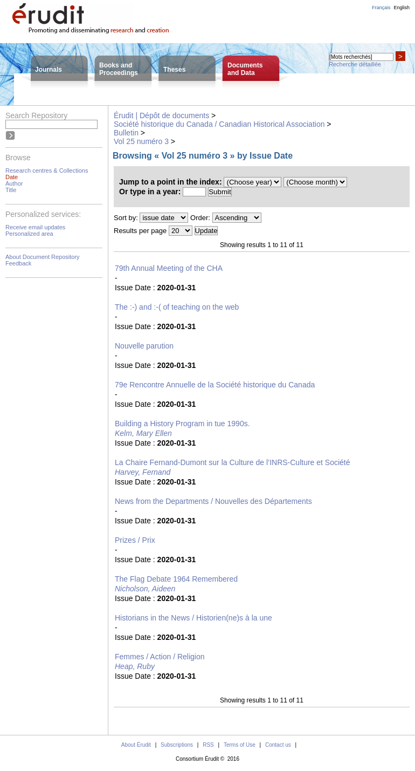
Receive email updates (35, 227)
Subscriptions (177, 745)
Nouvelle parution (144, 346)
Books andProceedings (118, 69)
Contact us (278, 745)
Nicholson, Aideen (145, 588)
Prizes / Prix (135, 540)
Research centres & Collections (46, 170)
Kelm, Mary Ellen (143, 433)
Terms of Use (239, 745)
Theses (174, 69)
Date (11, 177)
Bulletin (126, 132)
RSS (208, 745)
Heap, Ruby (135, 666)
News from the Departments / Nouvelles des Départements (213, 501)
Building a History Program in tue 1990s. (182, 423)
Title (10, 190)
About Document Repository (42, 257)
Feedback (18, 263)
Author (14, 183)
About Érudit (136, 745)
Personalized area (29, 233)
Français (381, 7)
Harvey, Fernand (142, 472)
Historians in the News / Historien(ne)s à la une (193, 617)
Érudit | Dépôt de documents (161, 115)
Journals (48, 69)
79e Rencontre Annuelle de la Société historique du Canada (215, 384)
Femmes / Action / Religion (160, 656)
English (401, 7)
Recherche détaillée (355, 64)
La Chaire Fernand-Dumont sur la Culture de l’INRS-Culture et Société (232, 462)
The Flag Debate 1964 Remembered (176, 579)
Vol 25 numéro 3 (141, 141)
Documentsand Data (244, 69)
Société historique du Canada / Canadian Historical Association (219, 124)
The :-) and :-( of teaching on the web (177, 307)
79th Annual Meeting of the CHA (169, 268)
